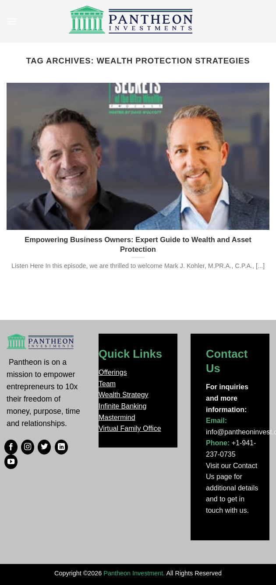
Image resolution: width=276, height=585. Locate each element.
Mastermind (117, 417)
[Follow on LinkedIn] (61, 447)
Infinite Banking (122, 406)
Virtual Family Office (130, 428)
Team (107, 384)
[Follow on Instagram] (27, 447)
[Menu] (12, 21)
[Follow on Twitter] (44, 447)
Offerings (113, 372)
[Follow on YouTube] (11, 462)
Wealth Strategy (124, 394)
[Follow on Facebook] (11, 447)
